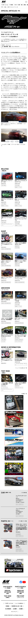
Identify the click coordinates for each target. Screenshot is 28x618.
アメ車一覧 (24, 492)
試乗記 (25, 4)
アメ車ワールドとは (4, 4)
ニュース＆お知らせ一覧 (21, 367)
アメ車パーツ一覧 (22, 521)
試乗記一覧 (24, 393)
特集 (21, 4)
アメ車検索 (11, 4)
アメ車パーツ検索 (17, 4)
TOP (2, 7)
